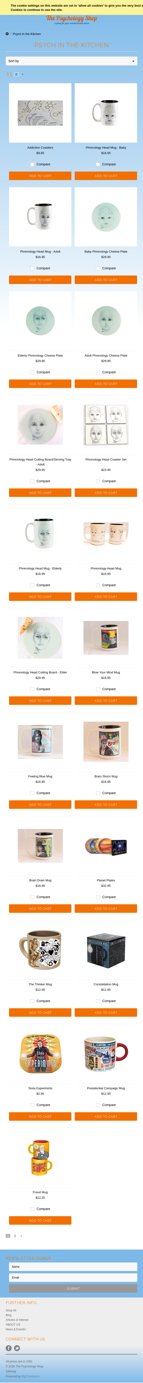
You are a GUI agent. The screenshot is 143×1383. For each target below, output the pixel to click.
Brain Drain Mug (40, 880)
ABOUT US (13, 1324)
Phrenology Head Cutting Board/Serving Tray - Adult (40, 462)
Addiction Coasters (40, 147)
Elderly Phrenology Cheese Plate (40, 355)
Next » (23, 75)
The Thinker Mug (40, 984)
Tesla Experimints (40, 1088)
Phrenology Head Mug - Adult (40, 251)
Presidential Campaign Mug (106, 1088)
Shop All (11, 1310)
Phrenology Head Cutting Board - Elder (40, 672)
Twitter (17, 1348)
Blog (8, 1315)
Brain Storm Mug (106, 776)
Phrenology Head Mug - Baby (106, 147)
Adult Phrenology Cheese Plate (105, 355)
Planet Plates (106, 880)
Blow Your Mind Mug (106, 672)
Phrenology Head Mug (106, 568)
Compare (43, 164)
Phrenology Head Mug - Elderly (40, 568)
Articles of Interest (17, 1320)
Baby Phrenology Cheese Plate (105, 251)
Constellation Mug (106, 984)
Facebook (9, 1348)
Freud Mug (40, 1192)
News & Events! (16, 1329)
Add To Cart (40, 176)
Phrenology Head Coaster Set (105, 459)
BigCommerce (31, 1376)
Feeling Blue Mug (40, 776)
